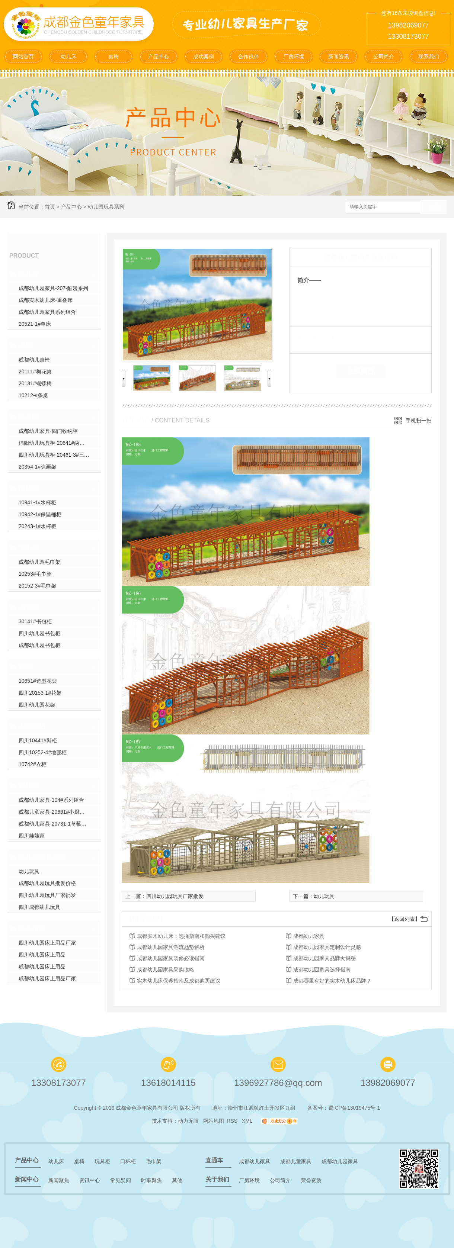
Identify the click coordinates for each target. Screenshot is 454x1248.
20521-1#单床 (35, 324)
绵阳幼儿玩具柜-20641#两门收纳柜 (59, 443)
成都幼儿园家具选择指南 (322, 969)
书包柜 (29, 607)
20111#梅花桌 (35, 371)
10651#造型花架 (38, 681)
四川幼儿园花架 (37, 705)
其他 (177, 1180)
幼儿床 (68, 56)
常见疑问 (120, 1180)
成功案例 (203, 56)
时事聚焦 (151, 1180)
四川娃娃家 (32, 836)
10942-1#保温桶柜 (40, 514)
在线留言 (360, 371)
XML (248, 1121)
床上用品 (32, 928)
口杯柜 (29, 488)
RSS (233, 1121)
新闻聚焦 (58, 1180)
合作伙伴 (248, 56)
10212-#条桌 (33, 395)
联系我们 (428, 56)
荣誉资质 (311, 1180)
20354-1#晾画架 (37, 467)
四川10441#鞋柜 (38, 740)
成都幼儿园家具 (340, 1161)
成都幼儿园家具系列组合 (47, 312)
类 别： (310, 338)
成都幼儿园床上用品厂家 (47, 978)
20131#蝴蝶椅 (35, 383)
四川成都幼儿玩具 (39, 907)
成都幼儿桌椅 (34, 360)
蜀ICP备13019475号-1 (354, 1108)
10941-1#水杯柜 (37, 502)
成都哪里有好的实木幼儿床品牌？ (332, 981)
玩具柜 (29, 417)
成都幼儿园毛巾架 (39, 562)
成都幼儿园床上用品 (42, 966)
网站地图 (213, 1121)
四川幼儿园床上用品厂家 (47, 943)
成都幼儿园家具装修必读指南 (171, 958)
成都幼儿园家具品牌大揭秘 (324, 958)
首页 (50, 207)
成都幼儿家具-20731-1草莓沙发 (55, 824)
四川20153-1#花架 (40, 693)
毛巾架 (29, 547)
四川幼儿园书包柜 (39, 633)
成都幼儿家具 (308, 936)
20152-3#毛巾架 (37, 586)
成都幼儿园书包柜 (39, 645)
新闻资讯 (338, 56)
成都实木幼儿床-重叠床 (46, 300)
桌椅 (113, 56)
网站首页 (23, 56)
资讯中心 (89, 1180)
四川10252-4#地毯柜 (43, 752)
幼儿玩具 (29, 871)
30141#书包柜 (35, 621)
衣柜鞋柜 (32, 726)
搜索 (433, 207)
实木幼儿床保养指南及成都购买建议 (178, 981)
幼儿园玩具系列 (106, 207)
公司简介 (383, 56)
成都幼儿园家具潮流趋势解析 (171, 947)
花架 (25, 666)
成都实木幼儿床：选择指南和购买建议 (181, 936)
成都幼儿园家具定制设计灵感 (327, 947)
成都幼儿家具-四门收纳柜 (48, 431)
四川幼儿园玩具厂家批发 (47, 895)
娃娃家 (29, 785)
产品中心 (158, 56)
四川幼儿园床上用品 (42, 955)
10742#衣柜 (33, 764)
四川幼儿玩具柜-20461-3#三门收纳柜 (59, 455)
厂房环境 (293, 56)
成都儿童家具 (295, 1161)
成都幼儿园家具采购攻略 (165, 969)
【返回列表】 (404, 919)
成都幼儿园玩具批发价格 (47, 883)
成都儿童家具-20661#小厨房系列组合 (59, 812)
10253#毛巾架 (35, 574)
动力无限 (188, 1121)
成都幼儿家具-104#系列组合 (51, 800)
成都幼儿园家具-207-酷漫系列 (53, 288)
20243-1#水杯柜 (37, 526)
